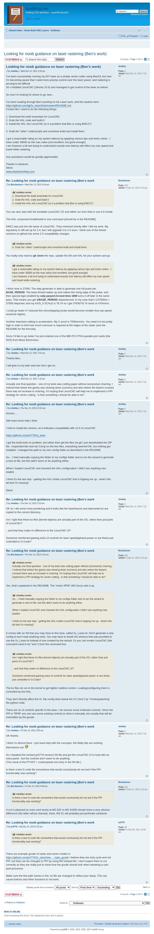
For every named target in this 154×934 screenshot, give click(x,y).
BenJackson (17, 185)
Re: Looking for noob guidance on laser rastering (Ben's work (50, 180)
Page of (136, 59)
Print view (139, 29)
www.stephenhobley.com (20, 171)
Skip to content (33, 19)
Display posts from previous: (48, 887)
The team (98, 924)
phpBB (64, 929)
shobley (14, 71)
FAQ (123, 36)
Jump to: (64, 903)
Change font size (145, 29)
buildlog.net (37, 8)
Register (134, 36)
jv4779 (14, 827)
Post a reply (13, 59)
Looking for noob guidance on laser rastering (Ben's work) (55, 54)
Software (55, 30)
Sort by (83, 887)
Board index (15, 30)
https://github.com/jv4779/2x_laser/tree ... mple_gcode (37, 857)
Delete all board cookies (117, 924)
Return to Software (15, 902)
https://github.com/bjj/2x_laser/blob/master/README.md (38, 105)
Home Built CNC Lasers (36, 30)
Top (147, 174)
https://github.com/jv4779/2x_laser (26, 435)
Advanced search (139, 14)
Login (145, 36)
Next (145, 887)
